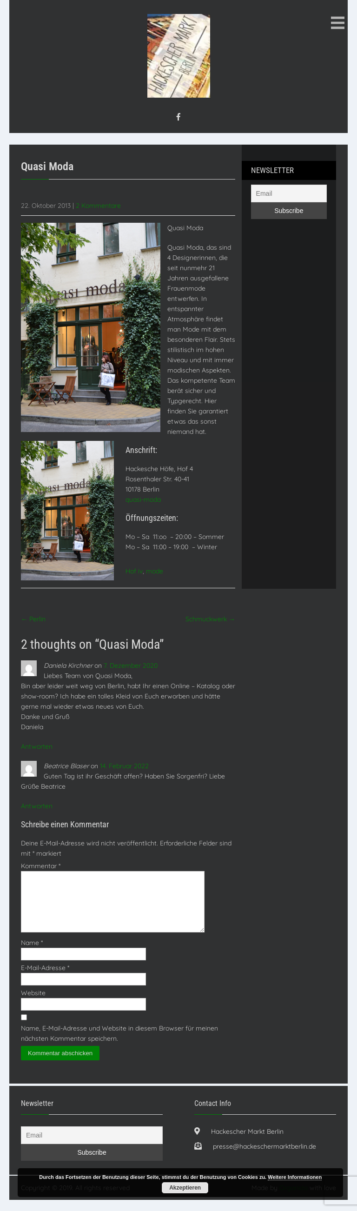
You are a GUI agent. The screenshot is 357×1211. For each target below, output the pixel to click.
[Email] (289, 193)
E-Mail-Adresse (45, 979)
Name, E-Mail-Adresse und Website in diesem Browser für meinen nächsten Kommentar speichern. (119, 1044)
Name (32, 954)
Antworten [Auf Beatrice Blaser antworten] (37, 806)
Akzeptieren (185, 1187)
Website (33, 1004)
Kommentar (40, 866)
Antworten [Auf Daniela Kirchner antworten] (37, 746)
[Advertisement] (288, 411)
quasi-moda (143, 499)
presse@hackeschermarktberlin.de (264, 1157)
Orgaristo (293, 1199)
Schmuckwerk (210, 619)
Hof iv (134, 571)
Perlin (33, 619)
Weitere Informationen (295, 1177)
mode (154, 571)
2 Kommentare (98, 205)
